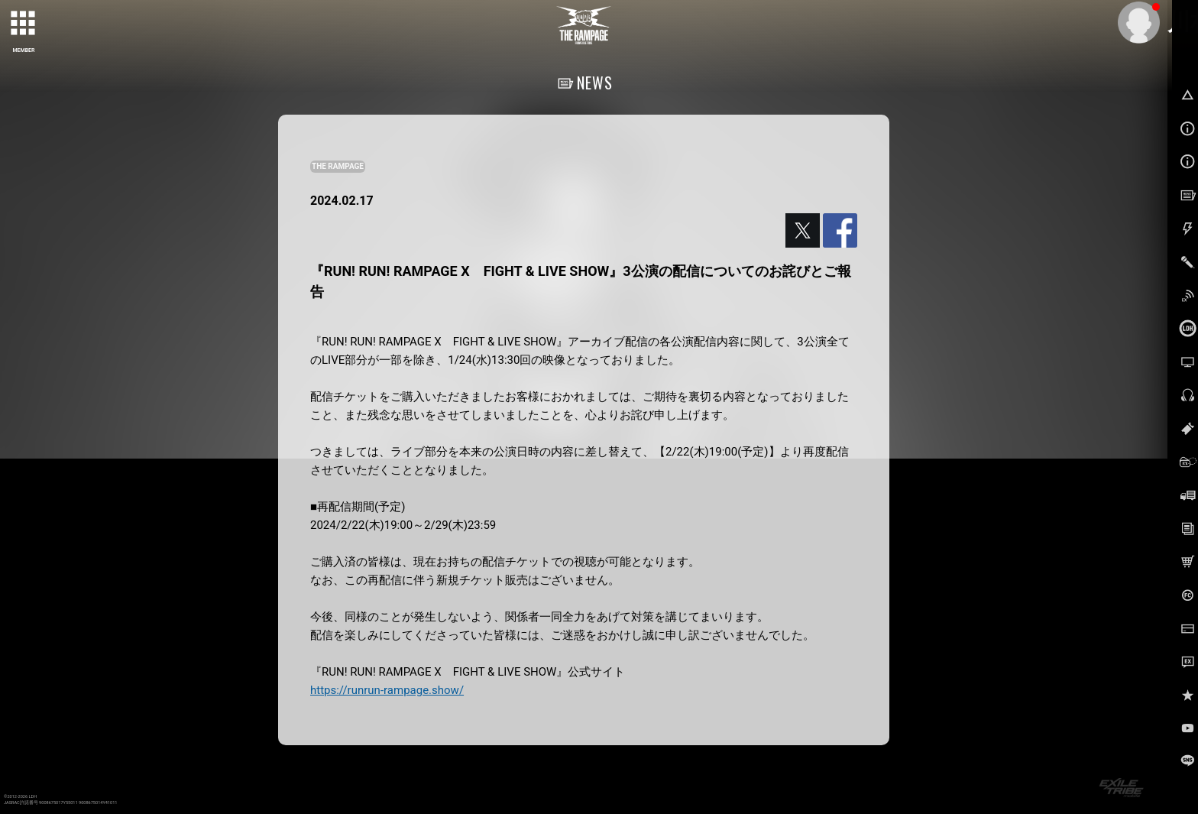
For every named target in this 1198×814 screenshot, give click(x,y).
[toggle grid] (24, 24)
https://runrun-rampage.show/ (387, 690)
